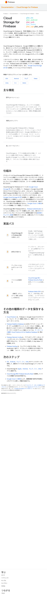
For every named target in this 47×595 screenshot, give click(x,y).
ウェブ (26, 78)
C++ (15, 83)
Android (16, 78)
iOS (8, 362)
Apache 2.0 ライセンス (33, 387)
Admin (24, 83)
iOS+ (6, 78)
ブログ (3, 593)
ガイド (3, 575)
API (11, 197)
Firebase (5, 13)
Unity (6, 83)
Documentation (7, 7)
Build (37, 13)
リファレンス (4, 578)
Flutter (36, 78)
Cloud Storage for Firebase (27, 7)
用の (20, 374)
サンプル (3, 580)
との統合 (34, 203)
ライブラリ (4, 583)
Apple (19, 369)
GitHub (3, 586)
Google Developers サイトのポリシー (23, 388)
